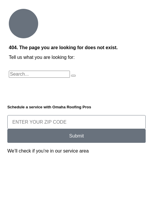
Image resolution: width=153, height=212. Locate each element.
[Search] (73, 76)
